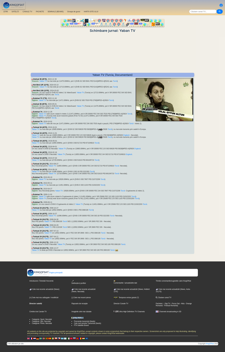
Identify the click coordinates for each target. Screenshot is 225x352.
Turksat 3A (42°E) (40, 127)
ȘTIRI (5, 12)
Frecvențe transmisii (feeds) (84, 321)
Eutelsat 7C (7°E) (40, 98)
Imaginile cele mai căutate (81, 312)
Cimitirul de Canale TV (38, 312)
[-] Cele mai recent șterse (81, 298)
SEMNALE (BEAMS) (56, 12)
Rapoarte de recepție (79, 304)
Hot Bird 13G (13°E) (41, 91)
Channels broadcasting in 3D (168, 312)
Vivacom (35, 81)
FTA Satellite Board (81, 325)
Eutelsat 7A (37, 112)
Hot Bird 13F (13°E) (41, 85)
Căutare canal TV (163, 298)
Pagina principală (44, 273)
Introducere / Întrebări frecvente (41, 281)
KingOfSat (210, 344)
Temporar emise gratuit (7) (126, 298)
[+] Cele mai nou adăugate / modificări (43, 298)
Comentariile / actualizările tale (125, 282)
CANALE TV (27, 12)
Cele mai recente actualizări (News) (44, 289)
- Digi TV (167, 304)
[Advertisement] (112, 53)
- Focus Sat (175, 304)
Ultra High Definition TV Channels (129, 312)
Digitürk (35, 100)
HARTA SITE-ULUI (91, 12)
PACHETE (40, 12)
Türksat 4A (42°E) (40, 141)
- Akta (182, 304)
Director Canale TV (121, 304)
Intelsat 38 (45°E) (40, 79)
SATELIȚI (15, 12)
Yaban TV (43, 81)
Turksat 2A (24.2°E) (41, 164)
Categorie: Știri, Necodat (41, 321)
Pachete (159, 304)
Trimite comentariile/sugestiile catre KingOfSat (173, 281)
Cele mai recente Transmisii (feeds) (87, 323)
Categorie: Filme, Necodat (42, 323)
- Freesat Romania (170, 306)
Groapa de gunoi (73, 12)
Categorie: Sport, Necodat (42, 319)
